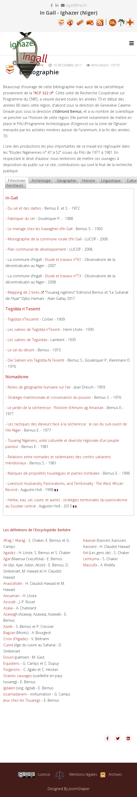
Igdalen (9, 688)
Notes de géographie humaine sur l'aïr (39, 387)
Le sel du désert (21, 350)
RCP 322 (43, 92)
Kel (85, 552)
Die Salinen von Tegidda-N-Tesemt (36, 360)
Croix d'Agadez (15, 638)
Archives (115, 774)
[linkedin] (56, 5)
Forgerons (11, 669)
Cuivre (8, 644)
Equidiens (11, 663)
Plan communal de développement (37, 249)
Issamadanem (15, 694)
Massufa (90, 565)
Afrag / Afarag (14, 540)
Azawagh (10, 614)
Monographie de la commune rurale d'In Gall (44, 239)
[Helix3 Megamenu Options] (131, 43)
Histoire (88, 180)
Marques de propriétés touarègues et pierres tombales (54, 473)
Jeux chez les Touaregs (21, 700)
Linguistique (111, 180)
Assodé (9, 601)
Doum (8, 657)
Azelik (8, 626)
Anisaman (11, 595)
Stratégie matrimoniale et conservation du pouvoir (49, 397)
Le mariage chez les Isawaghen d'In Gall (40, 228)
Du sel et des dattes (24, 208)
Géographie (66, 180)
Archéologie (41, 180)
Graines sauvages (17, 675)
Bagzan (9, 632)
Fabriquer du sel (21, 218)
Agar (6, 558)
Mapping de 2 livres (26, 292)
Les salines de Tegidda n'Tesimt (34, 329)
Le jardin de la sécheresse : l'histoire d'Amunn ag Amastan (55, 407)
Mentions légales (83, 774)
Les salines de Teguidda (27, 339)
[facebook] (51, 5)
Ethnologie (16, 180)
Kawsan (89, 540)
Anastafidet (12, 583)
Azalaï (8, 608)
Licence (34, 774)
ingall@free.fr (76, 5)
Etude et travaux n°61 (63, 259)
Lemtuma (91, 558)
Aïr (5, 565)
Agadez (9, 552)
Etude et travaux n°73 (63, 275)
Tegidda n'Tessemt (23, 319)
